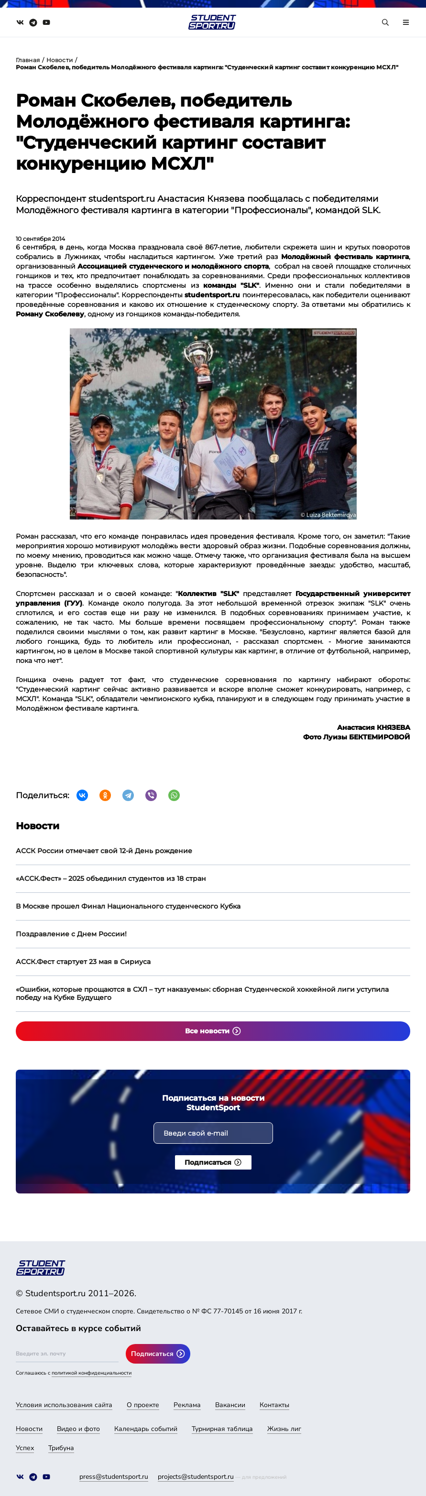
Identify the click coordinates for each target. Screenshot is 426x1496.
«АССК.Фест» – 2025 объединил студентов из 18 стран (111, 878)
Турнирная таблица (222, 1428)
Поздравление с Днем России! (71, 934)
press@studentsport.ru (113, 1476)
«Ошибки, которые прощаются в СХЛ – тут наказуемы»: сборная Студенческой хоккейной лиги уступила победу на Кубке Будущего (202, 993)
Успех (25, 1448)
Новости (59, 60)
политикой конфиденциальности (91, 1373)
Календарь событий (145, 1428)
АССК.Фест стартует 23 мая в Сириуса (83, 961)
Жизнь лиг (284, 1428)
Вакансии (230, 1404)
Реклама (187, 1404)
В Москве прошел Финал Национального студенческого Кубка (128, 906)
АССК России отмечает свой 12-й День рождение (104, 850)
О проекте (143, 1404)
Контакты (274, 1404)
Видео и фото (78, 1428)
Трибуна (61, 1448)
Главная (28, 60)
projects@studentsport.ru (196, 1476)
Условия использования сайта (64, 1404)
